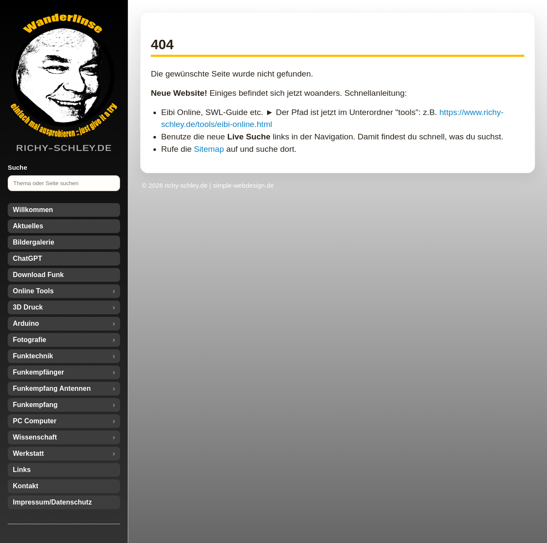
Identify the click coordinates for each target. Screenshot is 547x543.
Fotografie (29, 339)
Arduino (26, 323)
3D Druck (28, 307)
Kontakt (25, 486)
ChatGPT (27, 258)
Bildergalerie (33, 242)
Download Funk (38, 274)
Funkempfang (35, 404)
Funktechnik (33, 356)
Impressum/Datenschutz (52, 502)
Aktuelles (28, 226)
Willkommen (33, 209)
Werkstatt (28, 453)
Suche (17, 167)
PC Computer (34, 421)
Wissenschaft (35, 437)
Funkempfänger (38, 372)
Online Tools (33, 291)
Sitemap (209, 149)
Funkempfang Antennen (52, 388)
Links (22, 469)
